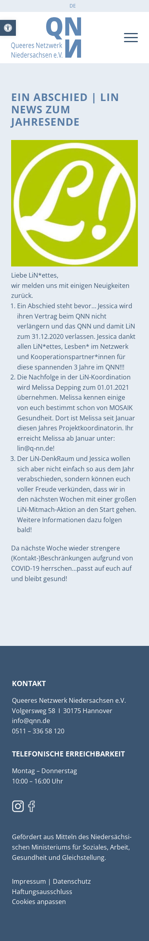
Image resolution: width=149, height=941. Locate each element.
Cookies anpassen (39, 901)
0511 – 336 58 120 (38, 731)
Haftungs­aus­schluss (42, 891)
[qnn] (61, 37)
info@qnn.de (31, 720)
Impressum (30, 881)
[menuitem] (73, 6)
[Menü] (127, 37)
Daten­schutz (72, 881)
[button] (8, 28)
